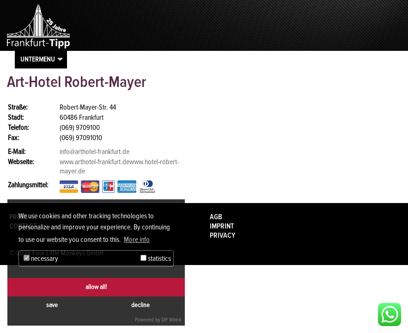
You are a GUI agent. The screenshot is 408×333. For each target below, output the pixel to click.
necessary (41, 258)
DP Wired (171, 319)
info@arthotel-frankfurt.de (94, 151)
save (52, 305)
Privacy (222, 235)
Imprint (222, 226)
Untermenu (37, 59)
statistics (155, 258)
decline (140, 305)
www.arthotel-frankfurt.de (94, 161)
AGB (216, 217)
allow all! (96, 287)
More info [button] (137, 239)
